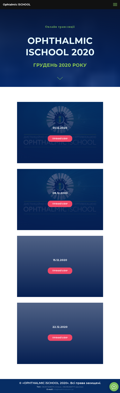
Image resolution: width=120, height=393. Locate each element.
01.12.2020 (60, 127)
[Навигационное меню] (115, 4)
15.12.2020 (60, 260)
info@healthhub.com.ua (63, 389)
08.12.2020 (60, 193)
